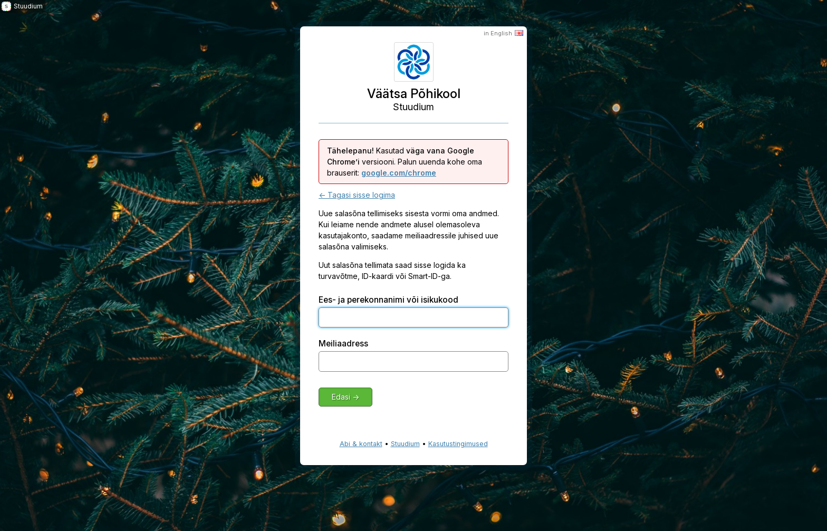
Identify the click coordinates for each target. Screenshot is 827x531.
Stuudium (405, 444)
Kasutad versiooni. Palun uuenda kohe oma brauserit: (404, 161)
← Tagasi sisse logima (357, 194)
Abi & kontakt (361, 444)
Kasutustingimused (458, 444)
